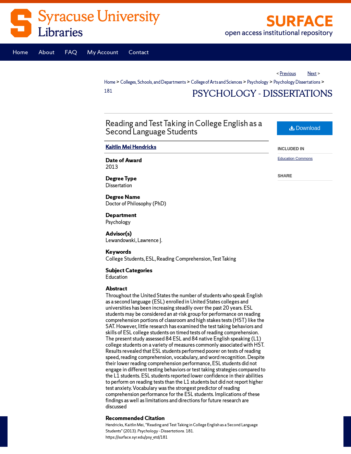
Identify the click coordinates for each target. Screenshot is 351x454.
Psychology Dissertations (297, 82)
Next (312, 73)
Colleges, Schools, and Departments (153, 82)
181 (108, 91)
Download (304, 128)
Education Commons (295, 158)
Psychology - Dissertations (262, 93)
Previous (288, 73)
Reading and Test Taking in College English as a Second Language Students (184, 127)
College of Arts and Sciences (216, 82)
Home (109, 82)
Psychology (257, 82)
